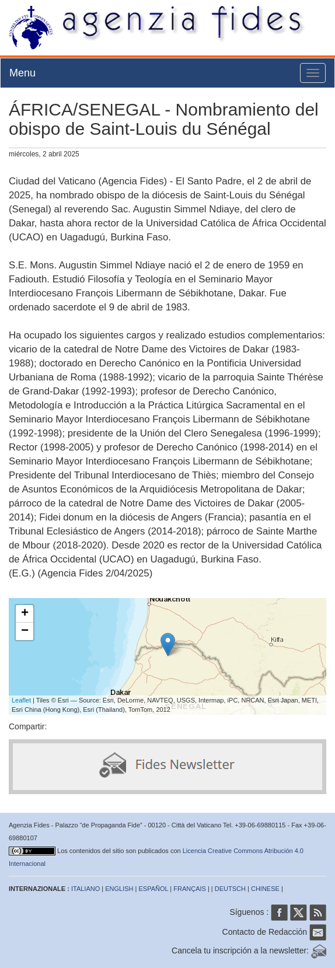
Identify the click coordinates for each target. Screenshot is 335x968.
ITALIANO (85, 888)
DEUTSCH (230, 888)
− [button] (25, 631)
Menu (22, 73)
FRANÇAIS (189, 888)
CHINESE (265, 888)
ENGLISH (119, 888)
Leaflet (21, 700)
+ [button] (25, 614)
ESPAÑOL (154, 888)
